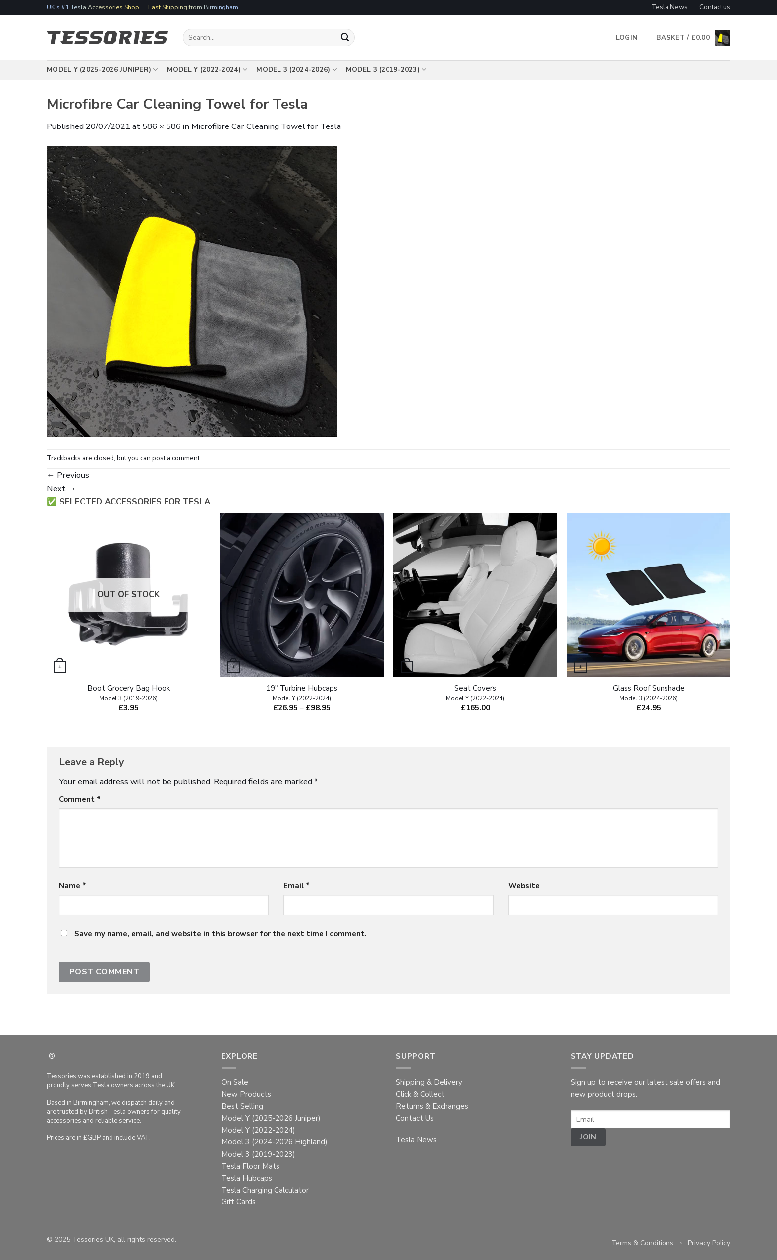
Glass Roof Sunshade (649, 693)
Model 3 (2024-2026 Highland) (275, 1142)
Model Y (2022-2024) (207, 70)
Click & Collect (420, 1094)
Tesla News (669, 7)
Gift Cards (239, 1202)
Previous (68, 475)
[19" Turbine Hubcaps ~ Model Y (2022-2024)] (302, 595)
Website (524, 886)
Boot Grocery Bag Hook (128, 693)
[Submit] (345, 37)
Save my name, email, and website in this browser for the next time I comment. (220, 934)
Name (72, 886)
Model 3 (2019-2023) (386, 70)
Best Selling (242, 1106)
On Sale (235, 1082)
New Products (246, 1094)
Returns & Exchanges (432, 1106)
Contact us (714, 7)
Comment (80, 799)
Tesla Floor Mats (250, 1166)
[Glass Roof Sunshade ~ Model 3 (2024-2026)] (648, 595)
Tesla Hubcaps (247, 1178)
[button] (693, 38)
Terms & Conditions (642, 1243)
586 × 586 (161, 126)
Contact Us (415, 1118)
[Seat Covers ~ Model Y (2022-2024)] (475, 595)
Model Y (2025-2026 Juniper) (102, 70)
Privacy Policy (709, 1243)
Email (296, 886)
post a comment (176, 458)
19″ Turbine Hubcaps (301, 693)
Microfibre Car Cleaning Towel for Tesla (266, 126)
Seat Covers (475, 693)
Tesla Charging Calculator (265, 1190)
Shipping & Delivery (429, 1082)
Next (61, 488)
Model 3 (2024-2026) (296, 70)
